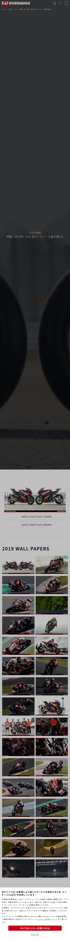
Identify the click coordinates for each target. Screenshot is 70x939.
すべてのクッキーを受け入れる (35, 928)
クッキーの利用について (47, 919)
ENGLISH (35, 934)
